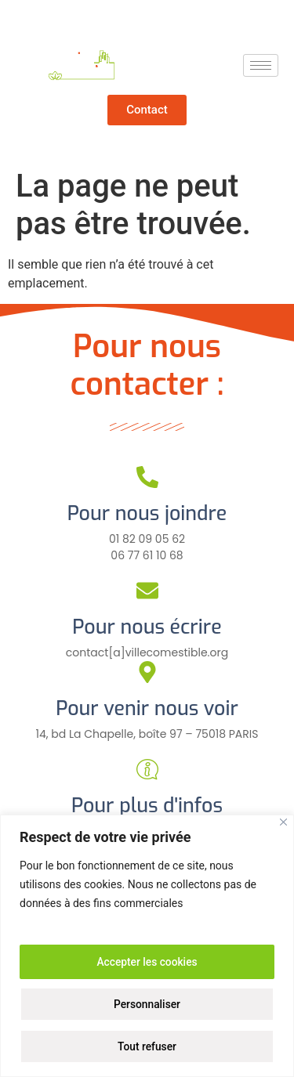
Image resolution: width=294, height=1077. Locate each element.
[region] (147, 946)
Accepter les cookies (147, 962)
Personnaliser (146, 1004)
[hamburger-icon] (260, 65)
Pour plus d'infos (147, 806)
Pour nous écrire (146, 627)
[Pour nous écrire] (147, 591)
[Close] (283, 822)
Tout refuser (146, 1046)
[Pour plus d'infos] (147, 769)
